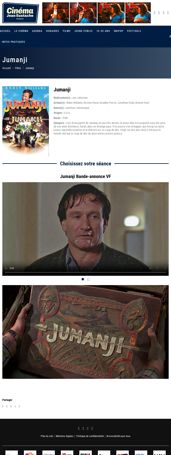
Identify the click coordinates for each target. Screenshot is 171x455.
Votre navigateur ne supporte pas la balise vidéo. (85, 229)
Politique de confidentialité (90, 436)
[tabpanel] (85, 223)
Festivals (134, 31)
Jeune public (83, 31)
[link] (154, 13)
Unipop (119, 31)
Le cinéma (21, 31)
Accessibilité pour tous (118, 436)
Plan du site (47, 436)
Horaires (52, 31)
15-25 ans (103, 31)
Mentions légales (64, 436)
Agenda (37, 31)
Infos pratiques (13, 41)
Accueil (5, 31)
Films (67, 31)
